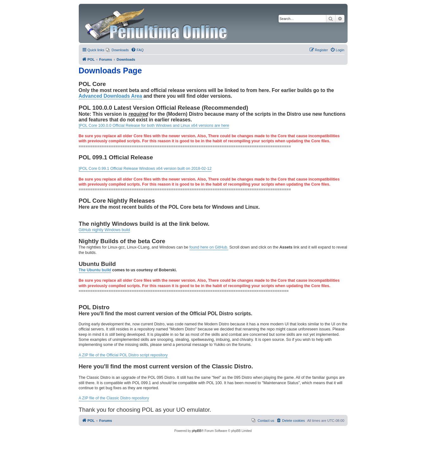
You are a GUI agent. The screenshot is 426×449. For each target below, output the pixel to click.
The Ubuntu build (95, 270)
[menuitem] (117, 50)
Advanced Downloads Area (110, 96)
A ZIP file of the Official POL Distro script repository (123, 355)
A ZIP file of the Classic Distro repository (114, 398)
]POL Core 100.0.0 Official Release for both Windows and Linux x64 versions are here (154, 125)
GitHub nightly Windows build (104, 230)
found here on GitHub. (208, 247)
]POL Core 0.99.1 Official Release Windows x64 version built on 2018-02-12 (145, 168)
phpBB (196, 431)
